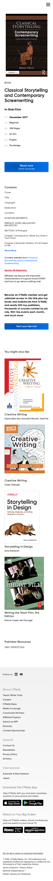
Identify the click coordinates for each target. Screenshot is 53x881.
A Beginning (16, 270)
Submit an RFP (10, 721)
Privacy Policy (10, 754)
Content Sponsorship (14, 730)
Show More (10, 250)
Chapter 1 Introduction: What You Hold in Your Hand (26, 237)
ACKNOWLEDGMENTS (16, 218)
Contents (9, 213)
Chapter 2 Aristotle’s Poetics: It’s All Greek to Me (26, 244)
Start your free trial (26, 326)
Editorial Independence (13, 870)
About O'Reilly (12, 689)
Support (8, 739)
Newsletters (9, 749)
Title (7, 197)
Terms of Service (10, 867)
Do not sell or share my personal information (23, 853)
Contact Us (9, 745)
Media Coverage (11, 708)
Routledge (14, 145)
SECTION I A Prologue (16, 230)
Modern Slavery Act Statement (17, 874)
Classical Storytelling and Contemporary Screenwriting (21, 260)
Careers (7, 699)
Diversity (7, 726)
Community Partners (13, 712)
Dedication (10, 208)
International (11, 768)
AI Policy (7, 758)
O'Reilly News (10, 704)
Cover (8, 192)
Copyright (10, 203)
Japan (6, 778)
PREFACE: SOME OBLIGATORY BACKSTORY (20, 224)
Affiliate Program (12, 717)
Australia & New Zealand (16, 773)
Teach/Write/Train (12, 695)
